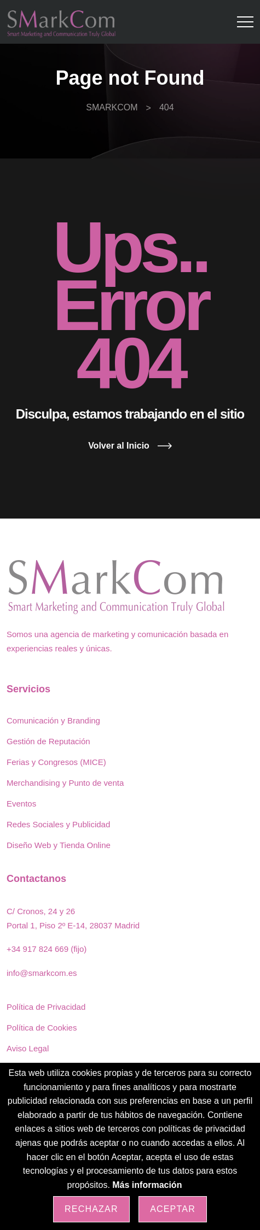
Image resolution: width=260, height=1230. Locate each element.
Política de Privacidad (46, 1006)
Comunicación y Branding (53, 720)
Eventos (21, 803)
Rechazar (91, 1209)
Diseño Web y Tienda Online (59, 845)
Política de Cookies (42, 1027)
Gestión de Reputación (48, 741)
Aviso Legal (28, 1048)
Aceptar (172, 1209)
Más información (147, 1185)
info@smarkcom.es (42, 973)
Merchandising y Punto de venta (65, 782)
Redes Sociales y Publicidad (58, 824)
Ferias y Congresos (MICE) (56, 762)
